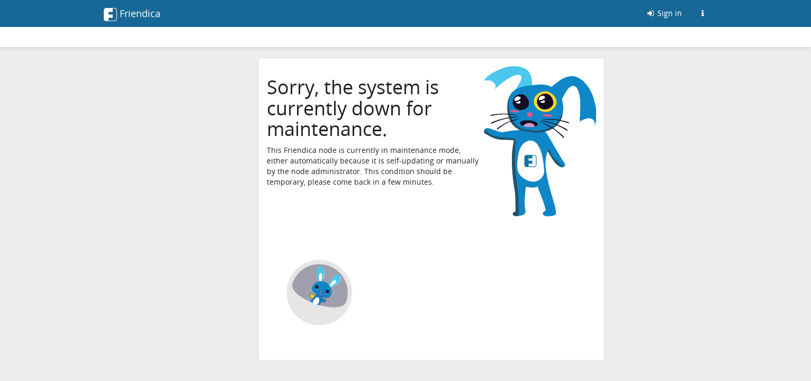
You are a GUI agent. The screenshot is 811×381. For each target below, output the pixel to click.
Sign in (664, 13)
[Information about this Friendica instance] (702, 13)
